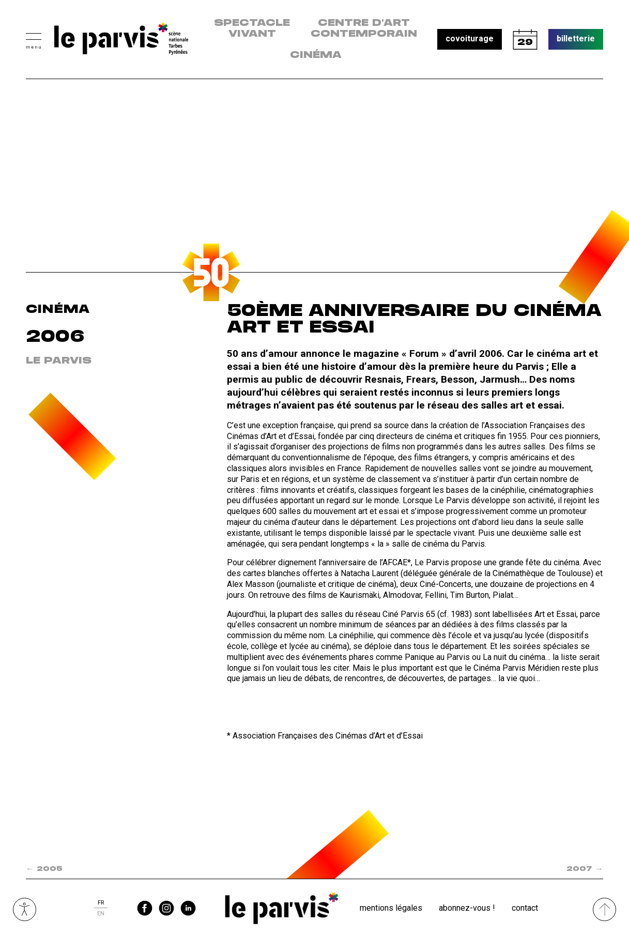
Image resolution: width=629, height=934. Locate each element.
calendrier (525, 39)
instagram (166, 908)
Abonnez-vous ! (467, 908)
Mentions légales (391, 908)
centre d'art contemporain (364, 28)
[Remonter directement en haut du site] (604, 909)
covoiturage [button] (470, 38)
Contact (525, 908)
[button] (33, 39)
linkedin (188, 908)
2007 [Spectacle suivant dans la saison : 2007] (584, 869)
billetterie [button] (576, 38)
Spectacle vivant (252, 28)
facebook (144, 908)
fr (101, 902)
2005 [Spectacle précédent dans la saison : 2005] (44, 869)
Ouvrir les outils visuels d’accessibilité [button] (24, 909)
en (100, 913)
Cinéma (316, 55)
